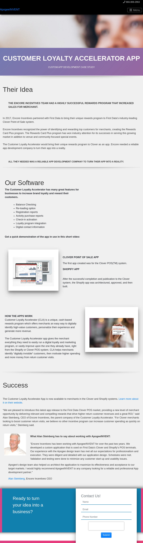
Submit (106, 535)
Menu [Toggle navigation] (134, 10)
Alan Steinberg (16, 478)
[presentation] (106, 526)
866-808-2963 (131, 2)
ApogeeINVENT (10, 9)
